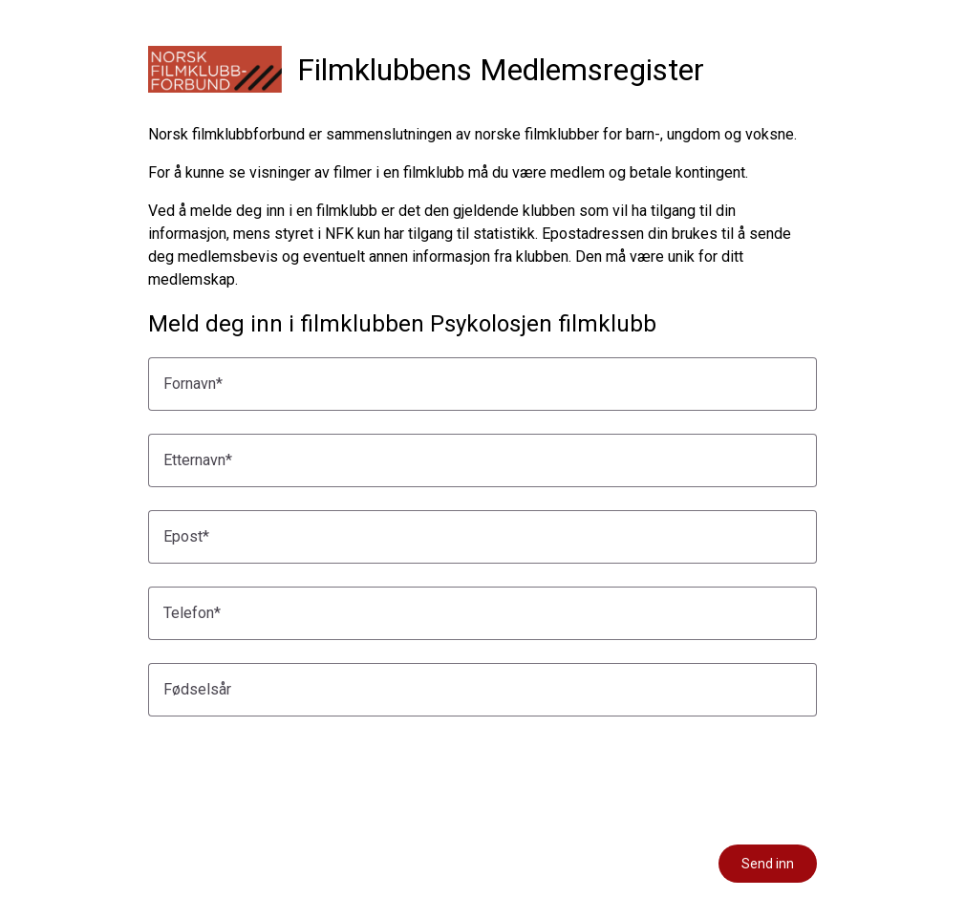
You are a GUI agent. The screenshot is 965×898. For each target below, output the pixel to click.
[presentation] (293, 776)
